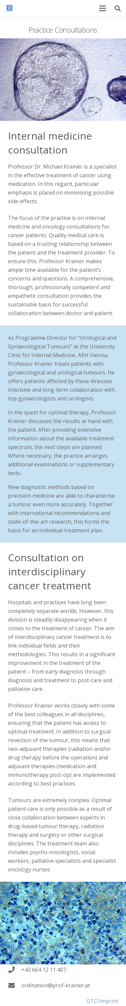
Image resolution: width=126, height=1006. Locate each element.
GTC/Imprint (102, 1001)
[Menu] (103, 8)
